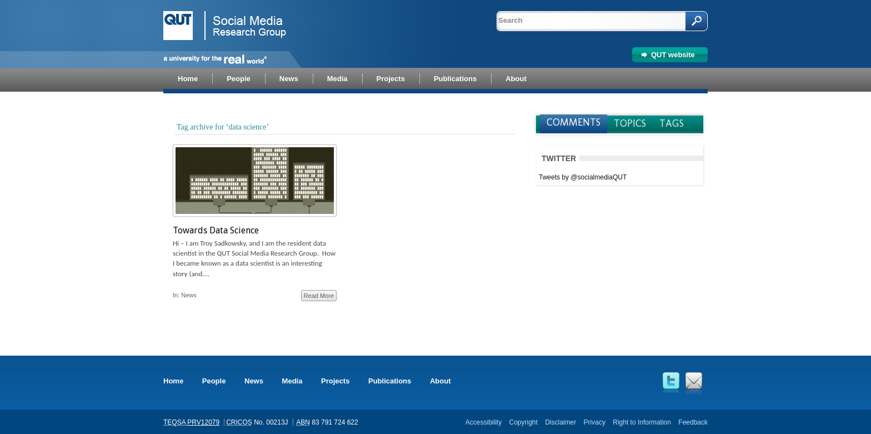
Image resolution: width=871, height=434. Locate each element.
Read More (319, 295)
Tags (671, 123)
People (214, 381)
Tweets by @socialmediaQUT (583, 177)
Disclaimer (560, 422)
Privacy (594, 422)
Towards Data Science (216, 230)
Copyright (523, 422)
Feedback (693, 422)
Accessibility (483, 422)
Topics (630, 123)
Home (173, 381)
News (189, 295)
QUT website (673, 55)
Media (292, 381)
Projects (335, 381)
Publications (389, 381)
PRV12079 (203, 422)
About (440, 381)
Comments (573, 122)
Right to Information (642, 422)
